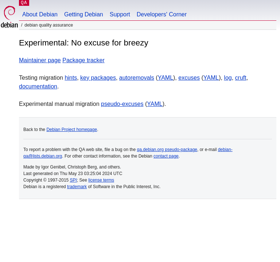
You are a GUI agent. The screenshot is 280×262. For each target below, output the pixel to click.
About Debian (40, 14)
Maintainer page (40, 60)
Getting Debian (83, 14)
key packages (98, 78)
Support (120, 14)
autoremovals (136, 78)
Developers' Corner (162, 14)
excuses (189, 78)
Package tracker (83, 60)
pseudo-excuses (122, 104)
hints (71, 78)
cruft (240, 78)
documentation (38, 86)
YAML (165, 78)
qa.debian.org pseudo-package (167, 149)
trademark (77, 186)
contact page (166, 156)
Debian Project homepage (71, 129)
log (228, 78)
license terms (101, 180)
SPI (73, 180)
